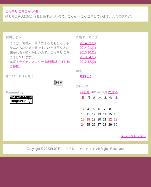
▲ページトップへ (133, 136)
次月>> (113, 92)
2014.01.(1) (88, 48)
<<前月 (85, 92)
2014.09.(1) (88, 43)
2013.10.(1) (88, 52)
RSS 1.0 (85, 76)
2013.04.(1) (88, 57)
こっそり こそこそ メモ (21, 11)
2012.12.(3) (88, 62)
